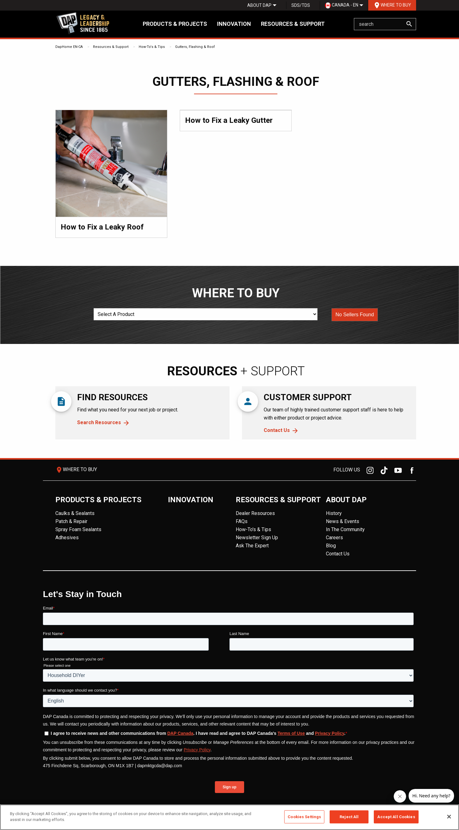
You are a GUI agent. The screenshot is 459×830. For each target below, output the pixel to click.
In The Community (345, 529)
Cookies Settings (304, 816)
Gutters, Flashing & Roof (195, 47)
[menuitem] (259, 5)
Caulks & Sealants (75, 513)
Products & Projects (175, 24)
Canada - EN (341, 5)
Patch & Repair (71, 521)
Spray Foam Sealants (78, 529)
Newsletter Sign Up (257, 537)
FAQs (242, 521)
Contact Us (277, 430)
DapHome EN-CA (69, 47)
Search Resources (99, 422)
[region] (229, 817)
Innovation (234, 24)
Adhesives (67, 537)
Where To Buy (392, 5)
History (334, 513)
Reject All (349, 816)
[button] (355, 314)
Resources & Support (293, 24)
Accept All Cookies (396, 816)
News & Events (342, 521)
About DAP (259, 5)
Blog (331, 546)
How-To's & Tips (152, 47)
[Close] (449, 816)
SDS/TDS (300, 5)
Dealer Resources (255, 513)
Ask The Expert (252, 546)
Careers (334, 537)
